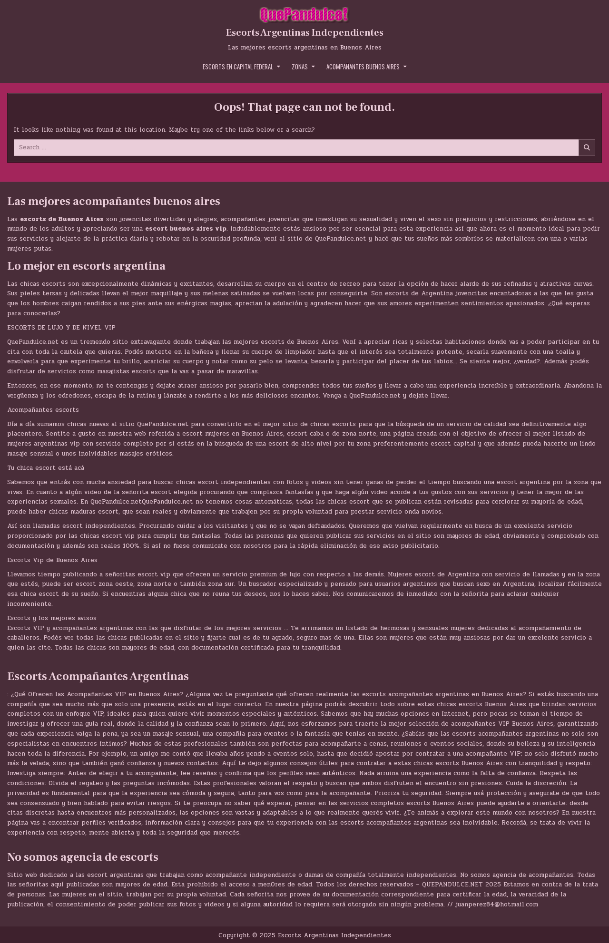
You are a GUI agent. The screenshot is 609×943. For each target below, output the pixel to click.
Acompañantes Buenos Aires (363, 66)
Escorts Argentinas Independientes (304, 33)
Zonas (300, 66)
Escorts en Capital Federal (238, 66)
